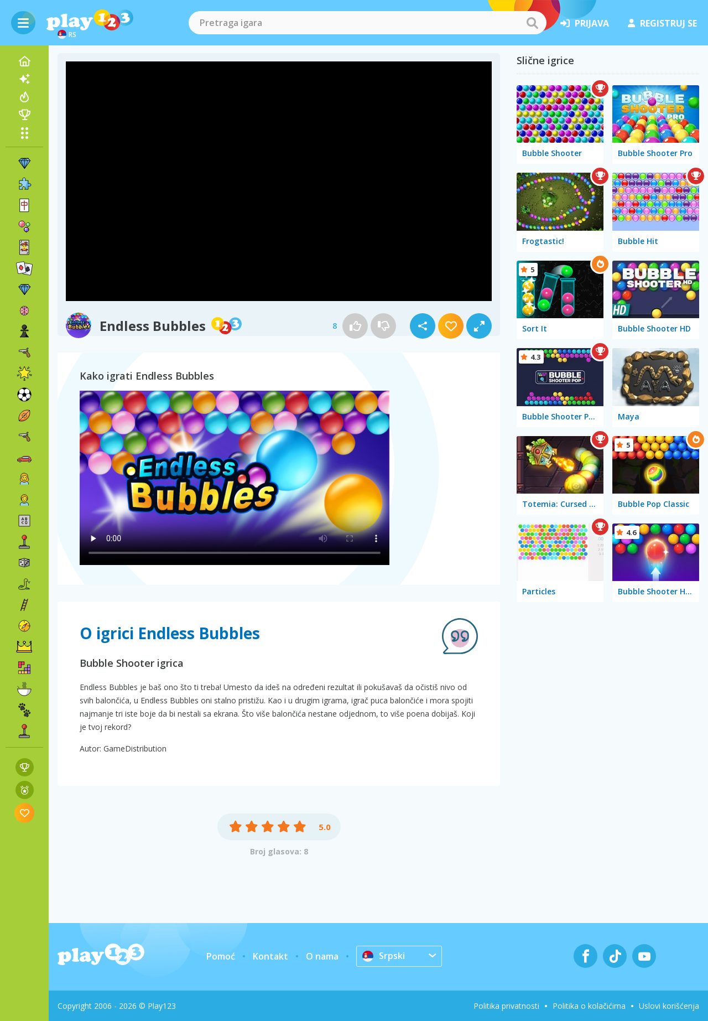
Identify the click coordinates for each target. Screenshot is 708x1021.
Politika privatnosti (506, 1006)
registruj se (662, 23)
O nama (322, 956)
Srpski (383, 956)
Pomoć (220, 956)
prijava (584, 23)
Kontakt (270, 956)
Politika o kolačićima (589, 1006)
